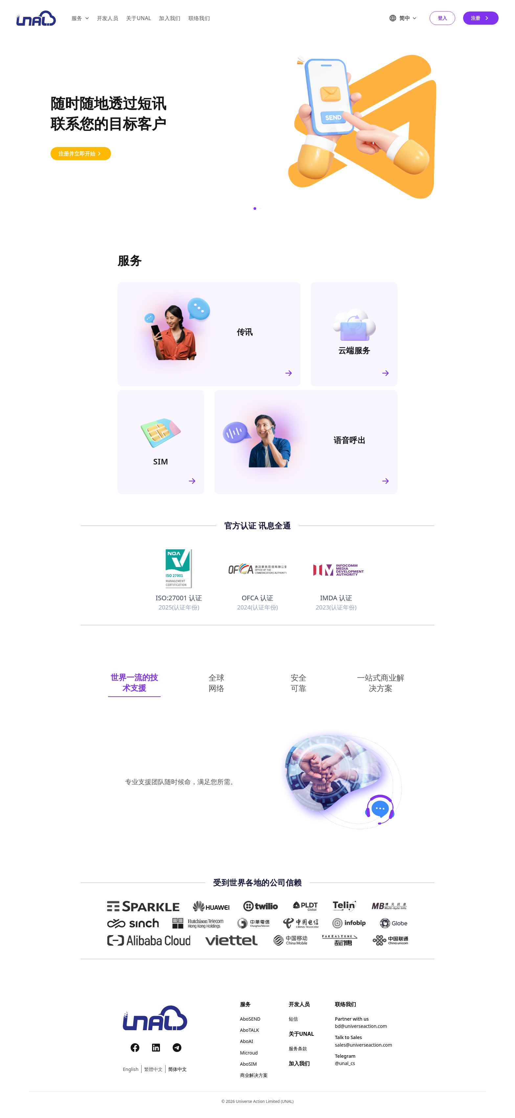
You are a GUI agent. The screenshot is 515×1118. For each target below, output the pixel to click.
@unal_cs (345, 1063)
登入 (442, 18)
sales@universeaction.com (363, 1045)
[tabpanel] (257, 782)
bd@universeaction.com (361, 1026)
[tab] (134, 683)
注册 (481, 18)
